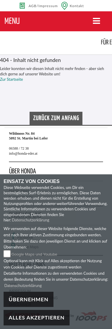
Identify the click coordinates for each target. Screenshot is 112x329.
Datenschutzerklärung (30, 220)
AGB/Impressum (43, 6)
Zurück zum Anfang (56, 118)
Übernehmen (28, 299)
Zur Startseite (11, 79)
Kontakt (77, 6)
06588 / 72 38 (19, 148)
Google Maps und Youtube (34, 254)
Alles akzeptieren (37, 317)
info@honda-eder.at (23, 153)
